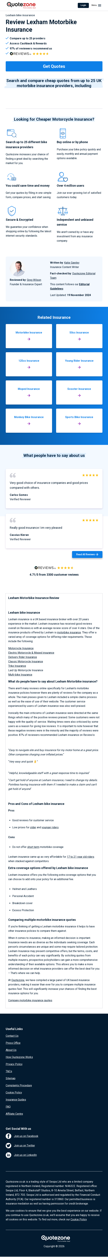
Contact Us (12, 1035)
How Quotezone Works (19, 1057)
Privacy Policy (14, 1064)
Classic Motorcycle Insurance (25, 661)
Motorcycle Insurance (21, 648)
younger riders (50, 827)
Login (83, 5)
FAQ (8, 1106)
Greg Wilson (34, 280)
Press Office (13, 1043)
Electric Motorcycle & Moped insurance (31, 652)
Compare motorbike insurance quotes (30, 1000)
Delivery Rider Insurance (22, 657)
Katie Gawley (71, 262)
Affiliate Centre (14, 1113)
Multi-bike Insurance (20, 674)
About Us (11, 1050)
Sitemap (10, 1078)
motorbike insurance (69, 632)
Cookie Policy (14, 1092)
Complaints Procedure (19, 1085)
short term (33, 847)
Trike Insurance (17, 665)
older (33, 827)
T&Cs (9, 1071)
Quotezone (17, 980)
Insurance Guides (16, 1099)
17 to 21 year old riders (80, 856)
